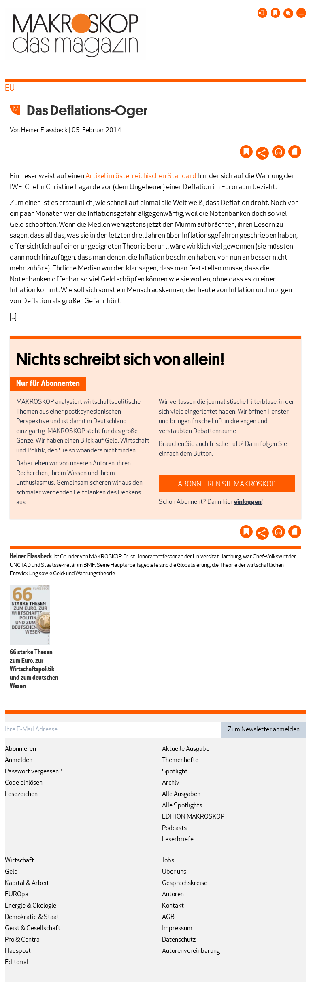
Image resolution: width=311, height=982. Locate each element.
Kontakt (173, 906)
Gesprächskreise (184, 883)
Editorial (16, 962)
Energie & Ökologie (30, 906)
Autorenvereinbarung (191, 951)
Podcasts (174, 828)
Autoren (173, 894)
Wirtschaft (19, 860)
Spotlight (174, 772)
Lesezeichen (21, 794)
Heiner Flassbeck (44, 130)
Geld (11, 872)
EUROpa (16, 894)
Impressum (177, 928)
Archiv (170, 783)
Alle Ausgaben (181, 794)
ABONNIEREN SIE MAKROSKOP (227, 484)
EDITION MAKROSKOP (193, 817)
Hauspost (18, 951)
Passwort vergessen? (33, 772)
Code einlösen (24, 783)
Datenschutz (179, 940)
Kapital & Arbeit (27, 883)
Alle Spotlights (182, 805)
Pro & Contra (22, 940)
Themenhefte (180, 760)
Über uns (174, 872)
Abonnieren (20, 749)
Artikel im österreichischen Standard (140, 176)
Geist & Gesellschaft (32, 928)
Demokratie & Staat (32, 917)
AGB (168, 917)
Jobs (168, 860)
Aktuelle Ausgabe (185, 749)
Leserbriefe (178, 839)
